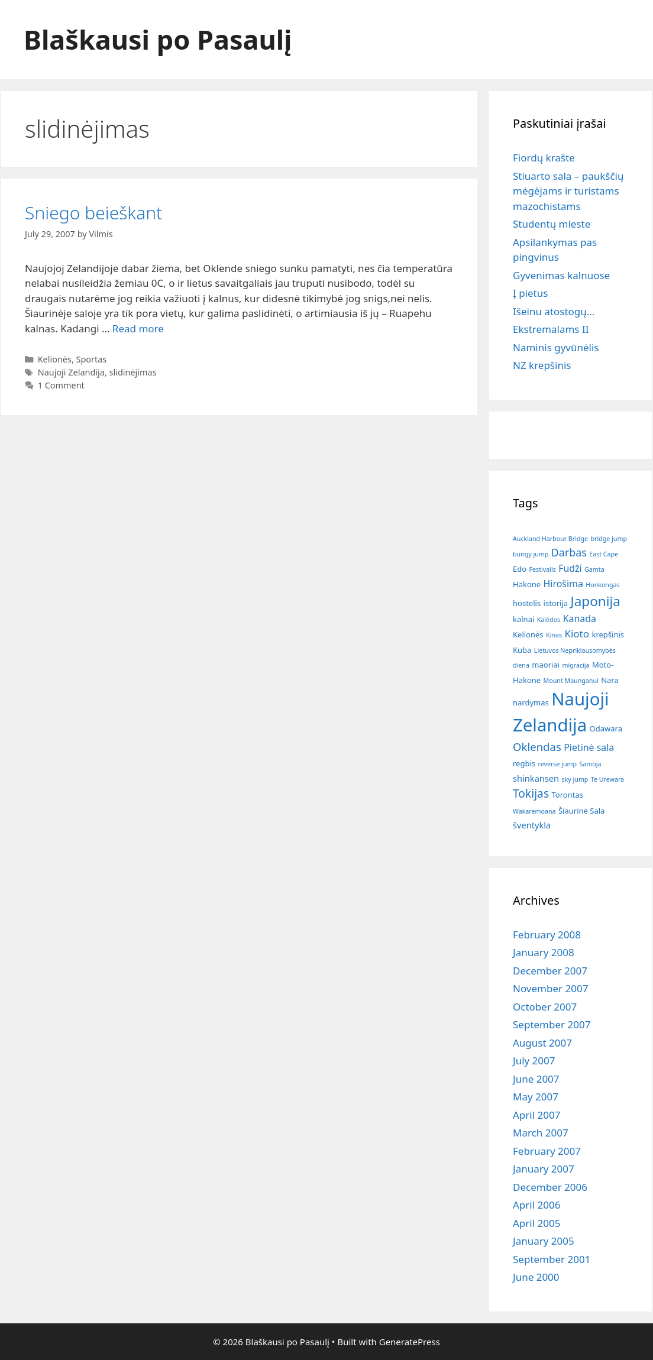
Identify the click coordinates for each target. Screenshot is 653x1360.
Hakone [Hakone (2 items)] (527, 584)
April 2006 (536, 1205)
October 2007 (545, 1006)
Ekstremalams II (551, 329)
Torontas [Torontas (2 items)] (567, 794)
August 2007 (542, 1043)
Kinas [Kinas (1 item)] (554, 635)
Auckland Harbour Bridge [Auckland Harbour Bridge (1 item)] (550, 539)
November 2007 (550, 988)
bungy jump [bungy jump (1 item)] (530, 554)
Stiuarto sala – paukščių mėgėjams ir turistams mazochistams (568, 191)
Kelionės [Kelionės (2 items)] (528, 634)
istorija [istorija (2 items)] (556, 603)
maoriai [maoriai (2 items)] (546, 664)
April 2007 (536, 1115)
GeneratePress (409, 1342)
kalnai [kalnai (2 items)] (523, 619)
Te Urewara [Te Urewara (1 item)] (607, 779)
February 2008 (547, 934)
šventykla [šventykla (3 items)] (532, 825)
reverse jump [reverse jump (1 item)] (557, 764)
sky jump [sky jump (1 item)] (575, 779)
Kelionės (55, 359)
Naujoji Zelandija (71, 372)
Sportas (91, 359)
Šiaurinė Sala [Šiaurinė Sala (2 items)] (581, 810)
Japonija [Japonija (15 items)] (595, 601)
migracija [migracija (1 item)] (575, 665)
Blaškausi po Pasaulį (158, 39)
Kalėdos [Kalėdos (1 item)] (548, 620)
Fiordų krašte (544, 157)
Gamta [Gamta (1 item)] (594, 569)
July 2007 (534, 1060)
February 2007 (547, 1151)
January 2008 (543, 952)
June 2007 (536, 1079)
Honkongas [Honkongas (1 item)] (602, 585)
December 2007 (550, 970)
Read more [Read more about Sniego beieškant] (138, 328)
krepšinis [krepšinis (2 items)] (607, 634)
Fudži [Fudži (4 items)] (569, 568)
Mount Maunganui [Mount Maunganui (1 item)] (571, 680)
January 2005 (543, 1241)
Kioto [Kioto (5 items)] (576, 633)
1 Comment (61, 385)
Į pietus (530, 293)
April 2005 (536, 1223)
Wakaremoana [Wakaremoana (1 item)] (534, 811)
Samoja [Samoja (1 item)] (590, 764)
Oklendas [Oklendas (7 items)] (537, 746)
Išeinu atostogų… (553, 311)
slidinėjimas (133, 372)
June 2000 (536, 1277)
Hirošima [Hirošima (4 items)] (563, 583)
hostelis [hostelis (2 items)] (527, 603)
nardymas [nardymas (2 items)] (531, 702)
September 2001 (551, 1259)
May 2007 (535, 1096)
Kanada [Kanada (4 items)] (579, 618)
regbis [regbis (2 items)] (524, 763)
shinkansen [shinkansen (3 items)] (536, 778)
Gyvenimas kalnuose (561, 275)
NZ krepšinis (542, 365)
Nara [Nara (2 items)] (610, 680)
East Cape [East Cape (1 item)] (603, 554)
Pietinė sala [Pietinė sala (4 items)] (589, 747)
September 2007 (551, 1024)
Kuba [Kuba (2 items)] (522, 650)
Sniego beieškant (93, 212)
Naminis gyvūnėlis (556, 347)
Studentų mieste (551, 224)
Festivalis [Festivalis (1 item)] (542, 569)
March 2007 (540, 1132)
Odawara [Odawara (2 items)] (606, 728)
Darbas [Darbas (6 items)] (569, 552)
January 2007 (543, 1169)
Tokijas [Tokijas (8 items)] (531, 793)
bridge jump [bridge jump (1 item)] (609, 539)
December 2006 (550, 1187)
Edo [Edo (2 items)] (519, 569)
